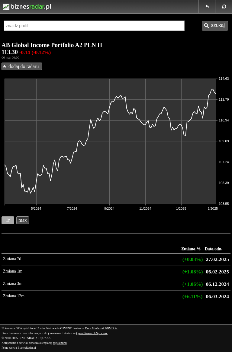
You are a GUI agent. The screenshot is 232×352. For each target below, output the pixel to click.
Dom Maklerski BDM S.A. (101, 328)
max (22, 220)
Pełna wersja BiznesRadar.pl (19, 347)
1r (8, 220)
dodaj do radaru (23, 66)
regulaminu (60, 342)
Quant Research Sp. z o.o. (92, 333)
